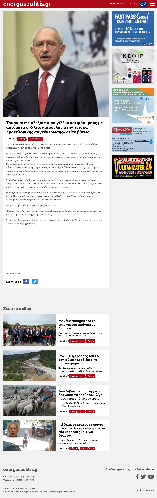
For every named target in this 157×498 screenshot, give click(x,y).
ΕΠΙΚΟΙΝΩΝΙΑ (20, 492)
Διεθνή (21, 139)
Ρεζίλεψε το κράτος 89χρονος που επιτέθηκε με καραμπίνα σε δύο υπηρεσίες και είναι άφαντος (82, 430)
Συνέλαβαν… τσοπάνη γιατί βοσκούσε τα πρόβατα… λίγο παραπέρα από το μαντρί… (80, 394)
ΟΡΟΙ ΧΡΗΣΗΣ (33, 492)
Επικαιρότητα (35, 139)
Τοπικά (90, 341)
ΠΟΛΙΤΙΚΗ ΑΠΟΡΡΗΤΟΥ (49, 492)
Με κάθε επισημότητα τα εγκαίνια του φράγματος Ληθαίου (76, 324)
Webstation (148, 490)
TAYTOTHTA (8, 492)
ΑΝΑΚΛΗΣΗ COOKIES (68, 492)
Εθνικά (73, 448)
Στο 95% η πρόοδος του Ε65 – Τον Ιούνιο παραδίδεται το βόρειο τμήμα (80, 359)
